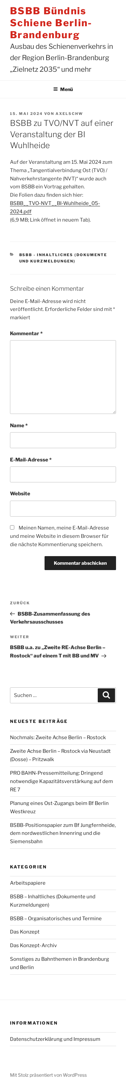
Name (19, 426)
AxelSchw (69, 113)
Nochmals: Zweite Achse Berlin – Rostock (58, 738)
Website (20, 494)
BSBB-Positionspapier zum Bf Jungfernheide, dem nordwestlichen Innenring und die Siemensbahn (63, 833)
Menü (63, 89)
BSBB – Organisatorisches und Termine (56, 919)
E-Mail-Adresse (31, 460)
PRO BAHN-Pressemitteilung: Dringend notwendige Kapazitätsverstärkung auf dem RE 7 (61, 781)
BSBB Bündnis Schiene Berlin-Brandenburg (51, 23)
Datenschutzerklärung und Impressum (55, 1039)
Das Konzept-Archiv (33, 945)
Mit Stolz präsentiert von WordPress (48, 1075)
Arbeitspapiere (28, 883)
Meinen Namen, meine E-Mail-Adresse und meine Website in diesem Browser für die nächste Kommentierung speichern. (59, 536)
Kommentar (26, 334)
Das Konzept (25, 932)
